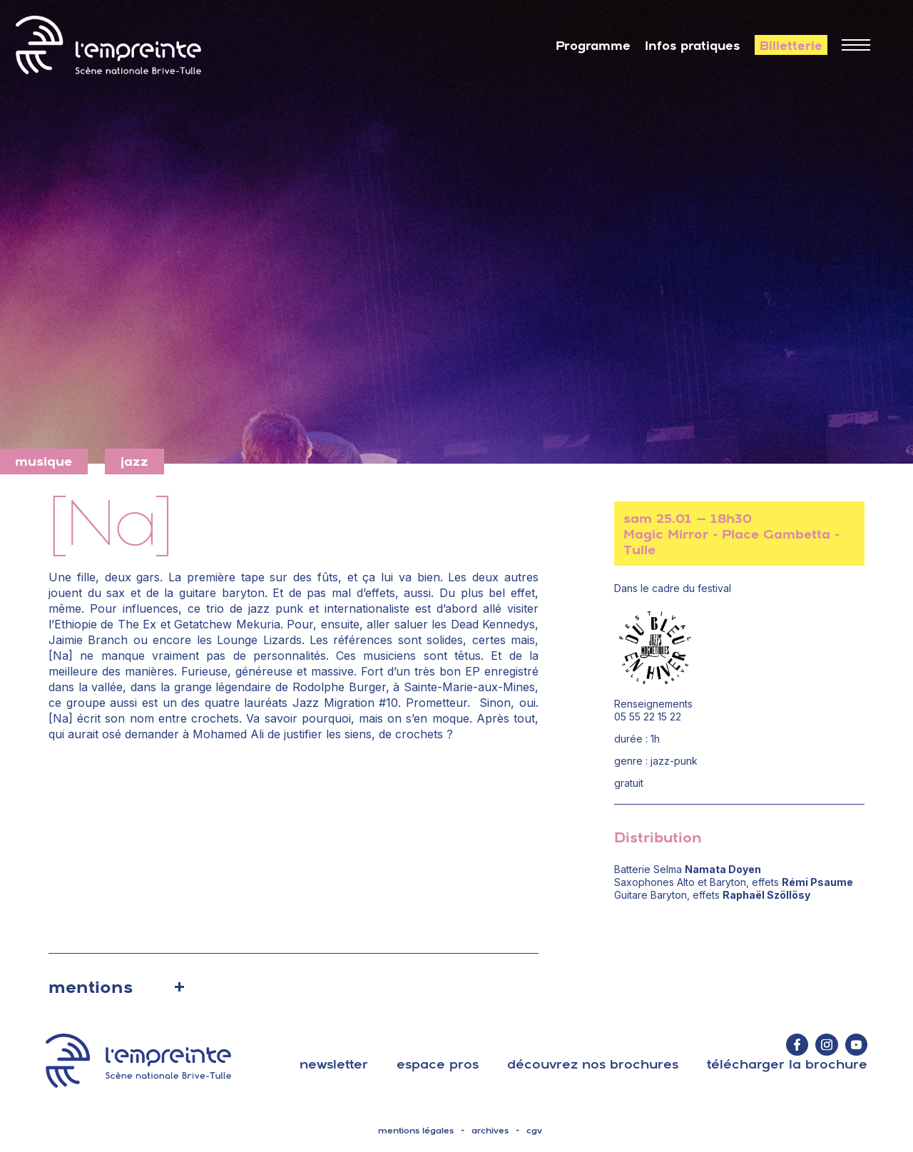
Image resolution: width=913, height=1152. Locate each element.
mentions (91, 986)
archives (490, 1130)
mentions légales (416, 1130)
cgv (534, 1130)
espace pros (438, 1064)
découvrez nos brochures (592, 1064)
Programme (593, 45)
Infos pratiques (692, 45)
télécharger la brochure (787, 1064)
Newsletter (334, 1064)
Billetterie (791, 45)
